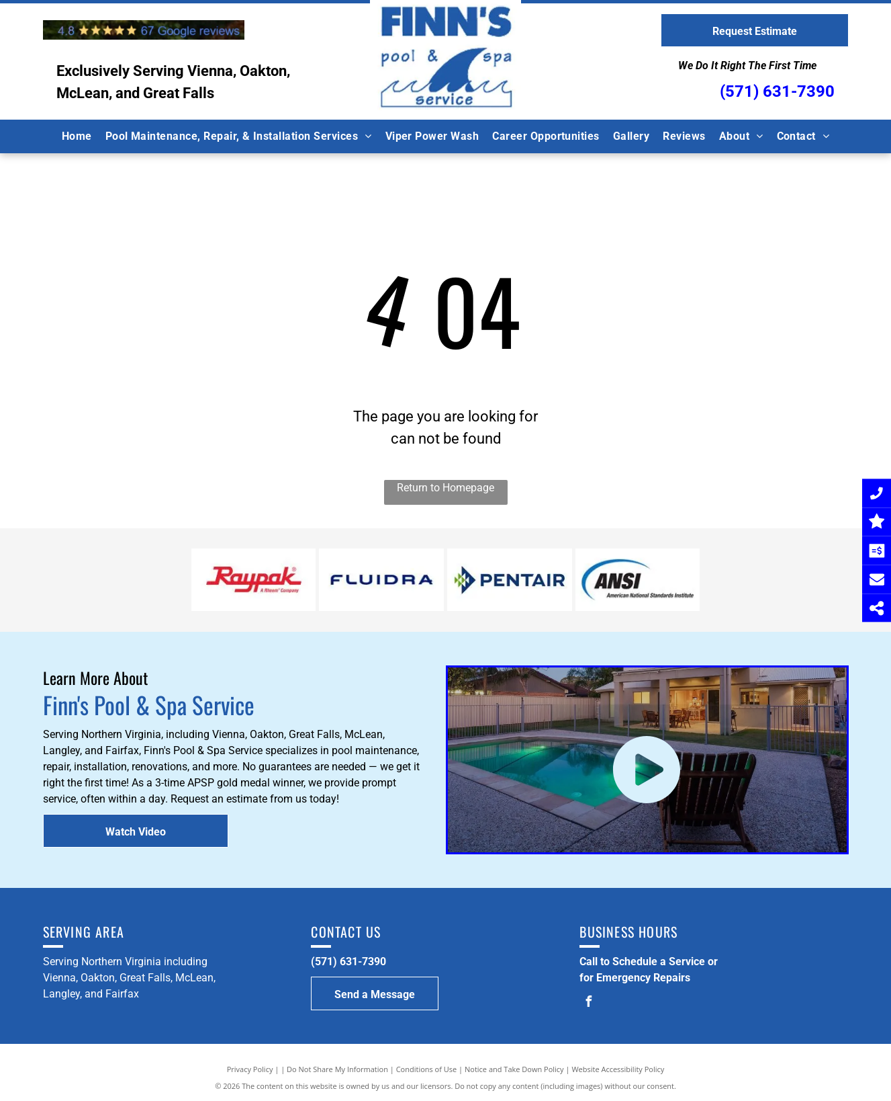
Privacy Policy (250, 1069)
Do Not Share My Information (337, 1069)
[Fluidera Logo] (381, 580)
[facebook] (588, 1003)
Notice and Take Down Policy (514, 1069)
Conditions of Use (426, 1069)
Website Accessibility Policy (617, 1069)
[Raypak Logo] (253, 580)
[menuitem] (77, 136)
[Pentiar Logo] (509, 580)
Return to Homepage (445, 487)
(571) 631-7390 (777, 91)
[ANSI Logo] (637, 580)
